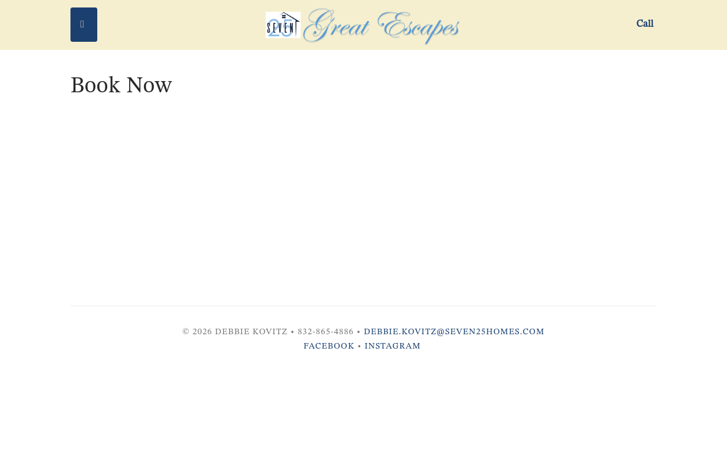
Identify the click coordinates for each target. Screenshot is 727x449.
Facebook (329, 346)
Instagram (393, 346)
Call (645, 24)
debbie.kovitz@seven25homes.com (454, 331)
